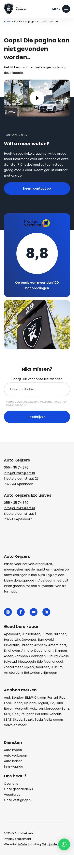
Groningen (37, 656)
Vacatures (12, 794)
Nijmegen (50, 672)
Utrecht (27, 645)
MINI (7, 714)
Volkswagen (53, 719)
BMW (29, 697)
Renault (55, 714)
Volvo (8, 725)
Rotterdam (32, 672)
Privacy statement (17, 839)
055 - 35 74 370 (16, 467)
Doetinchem (43, 650)
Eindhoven (12, 650)
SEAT (8, 719)
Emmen (61, 650)
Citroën (40, 697)
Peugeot (27, 714)
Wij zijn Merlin (51, 844)
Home (7, 21)
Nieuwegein (27, 661)
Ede (40, 661)
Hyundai (30, 703)
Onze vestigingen (17, 800)
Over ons (11, 783)
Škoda (17, 719)
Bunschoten (31, 634)
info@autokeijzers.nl (19, 473)
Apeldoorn (12, 634)
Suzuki (28, 719)
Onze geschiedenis (18, 789)
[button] (64, 844)
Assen (8, 656)
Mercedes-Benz (56, 708)
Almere (27, 650)
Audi (7, 697)
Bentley (18, 697)
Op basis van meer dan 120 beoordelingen (37, 285)
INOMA (22, 844)
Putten (47, 634)
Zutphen (60, 634)
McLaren (36, 708)
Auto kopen (13, 750)
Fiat (62, 697)
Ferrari (52, 697)
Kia (52, 703)
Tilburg (52, 656)
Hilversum (11, 645)
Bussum (57, 667)
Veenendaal (53, 661)
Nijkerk (29, 667)
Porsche (41, 714)
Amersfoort (57, 645)
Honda (17, 703)
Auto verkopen (15, 755)
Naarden (42, 667)
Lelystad (10, 661)
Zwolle (64, 656)
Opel (15, 714)
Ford (7, 703)
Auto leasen (13, 761)
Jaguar (42, 703)
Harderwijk (12, 639)
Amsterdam (13, 672)
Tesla (39, 719)
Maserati (21, 708)
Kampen (21, 656)
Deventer (29, 639)
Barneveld (46, 639)
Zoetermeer (13, 667)
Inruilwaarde (13, 766)
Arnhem (40, 645)
